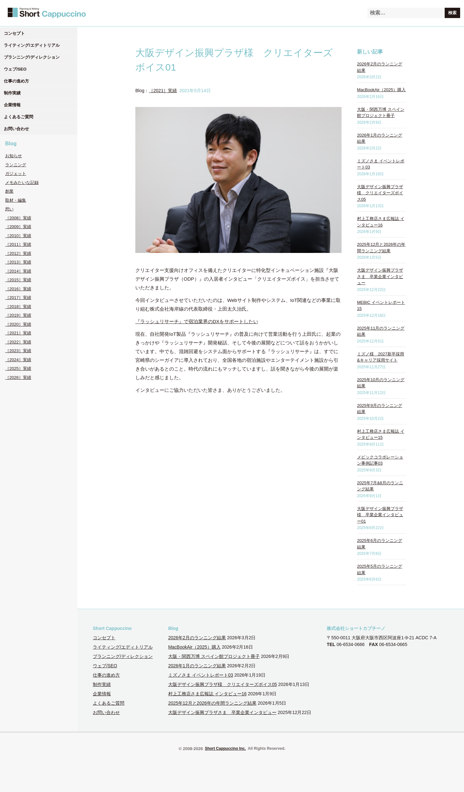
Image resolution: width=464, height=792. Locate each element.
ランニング (15, 164)
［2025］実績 (18, 368)
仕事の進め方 (16, 81)
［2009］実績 (18, 226)
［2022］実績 (18, 342)
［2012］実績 (18, 253)
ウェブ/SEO (15, 69)
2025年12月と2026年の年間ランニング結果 (212, 703)
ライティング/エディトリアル (32, 45)
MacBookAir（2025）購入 (381, 89)
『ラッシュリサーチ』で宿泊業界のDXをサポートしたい (196, 321)
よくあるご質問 (18, 116)
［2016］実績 (18, 288)
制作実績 (12, 93)
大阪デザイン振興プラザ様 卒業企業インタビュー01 (380, 515)
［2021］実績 (18, 333)
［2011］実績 (18, 244)
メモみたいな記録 (22, 182)
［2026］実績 (18, 377)
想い (9, 209)
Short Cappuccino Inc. (225, 748)
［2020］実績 (18, 324)
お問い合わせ (16, 128)
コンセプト (14, 33)
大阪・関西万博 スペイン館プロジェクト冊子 (214, 656)
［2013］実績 (18, 262)
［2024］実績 (18, 359)
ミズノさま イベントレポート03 (200, 675)
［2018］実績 (18, 306)
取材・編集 (15, 200)
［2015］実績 (18, 279)
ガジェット (15, 173)
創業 (9, 191)
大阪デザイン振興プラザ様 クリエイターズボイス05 (380, 193)
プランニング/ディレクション (32, 57)
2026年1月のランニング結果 (197, 665)
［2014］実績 (18, 271)
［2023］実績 (18, 350)
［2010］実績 (18, 235)
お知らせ (13, 155)
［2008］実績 (18, 218)
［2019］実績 (18, 315)
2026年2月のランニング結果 (197, 637)
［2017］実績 (18, 297)
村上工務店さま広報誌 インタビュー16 (207, 693)
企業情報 (12, 104)
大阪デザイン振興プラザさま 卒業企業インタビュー (380, 276)
